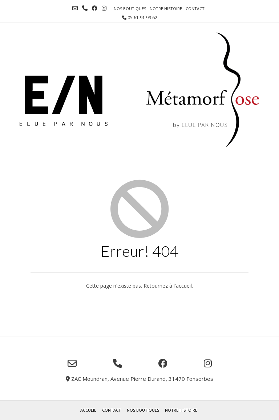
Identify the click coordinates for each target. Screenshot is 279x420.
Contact (195, 8)
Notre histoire (166, 8)
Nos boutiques (130, 8)
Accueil (88, 410)
